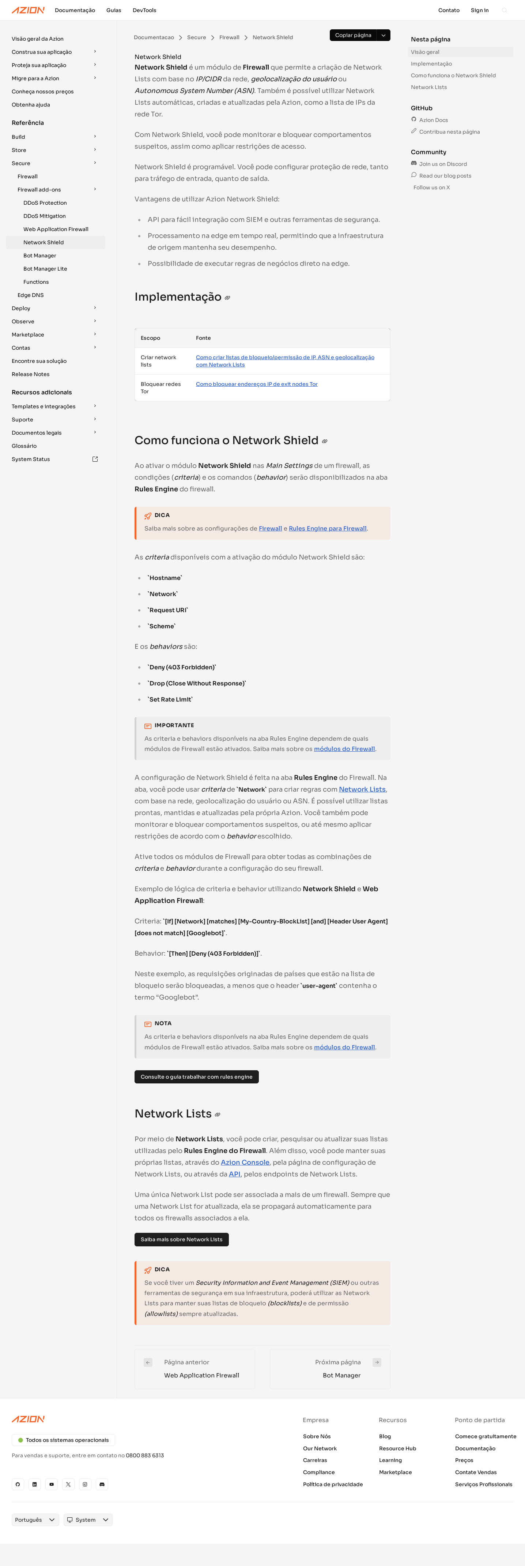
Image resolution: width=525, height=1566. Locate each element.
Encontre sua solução (39, 361)
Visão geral (425, 52)
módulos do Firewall (344, 749)
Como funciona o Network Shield (453, 75)
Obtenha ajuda (31, 104)
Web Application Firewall (55, 229)
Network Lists (362, 789)
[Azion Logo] (28, 10)
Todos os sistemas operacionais (63, 1440)
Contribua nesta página (445, 132)
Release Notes (31, 374)
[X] (68, 1484)
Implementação (431, 63)
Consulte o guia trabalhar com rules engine (197, 1077)
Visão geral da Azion (38, 39)
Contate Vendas (476, 1472)
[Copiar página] (353, 35)
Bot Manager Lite (45, 268)
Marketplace (395, 1472)
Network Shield (43, 242)
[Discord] (102, 1484)
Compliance (319, 1472)
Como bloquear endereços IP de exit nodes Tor (257, 384)
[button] (55, 38)
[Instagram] (85, 1484)
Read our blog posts (441, 175)
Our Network (320, 1448)
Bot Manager (39, 255)
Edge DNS (31, 295)
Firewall (28, 176)
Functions (36, 282)
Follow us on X (431, 187)
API (235, 1174)
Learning (390, 1460)
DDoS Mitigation (44, 216)
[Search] (504, 10)
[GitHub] (18, 1484)
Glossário (24, 446)
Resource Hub (397, 1448)
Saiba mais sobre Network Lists (182, 1239)
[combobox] (25, 1526)
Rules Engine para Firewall (328, 528)
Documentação (475, 1448)
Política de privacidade (333, 1484)
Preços (464, 1460)
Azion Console (245, 1162)
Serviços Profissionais (484, 1484)
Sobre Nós (317, 1436)
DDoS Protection (45, 203)
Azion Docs (429, 120)
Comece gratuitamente (486, 1436)
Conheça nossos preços (43, 91)
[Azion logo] (133, 1419)
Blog (385, 1436)
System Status (55, 459)
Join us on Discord (439, 164)
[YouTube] (51, 1484)
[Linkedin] (35, 1484)
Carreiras (315, 1460)
